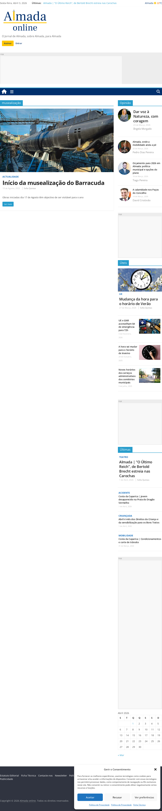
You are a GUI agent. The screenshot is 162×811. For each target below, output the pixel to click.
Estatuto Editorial (9, 775)
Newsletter (61, 775)
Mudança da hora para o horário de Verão (138, 301)
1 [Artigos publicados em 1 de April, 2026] (133, 723)
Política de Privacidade (99, 804)
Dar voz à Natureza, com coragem (145, 116)
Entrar (19, 43)
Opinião (125, 103)
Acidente (124, 492)
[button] (155, 769)
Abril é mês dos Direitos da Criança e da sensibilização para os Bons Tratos (139, 521)
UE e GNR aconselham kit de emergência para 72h (127, 325)
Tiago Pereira (140, 180)
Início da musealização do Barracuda (53, 183)
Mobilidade (126, 535)
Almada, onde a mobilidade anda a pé (144, 143)
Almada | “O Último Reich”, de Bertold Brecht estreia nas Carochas (80, 3)
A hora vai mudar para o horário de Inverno (128, 350)
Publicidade (6, 779)
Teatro (123, 457)
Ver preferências (144, 797)
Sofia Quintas (30, 188)
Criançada (125, 515)
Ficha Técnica (139, 804)
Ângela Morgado (142, 128)
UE (120, 294)
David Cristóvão (142, 200)
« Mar (121, 755)
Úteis (123, 263)
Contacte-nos (45, 775)
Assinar (8, 43)
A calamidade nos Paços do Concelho (146, 191)
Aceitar (90, 797)
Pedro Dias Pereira (143, 152)
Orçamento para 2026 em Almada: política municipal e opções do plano (146, 168)
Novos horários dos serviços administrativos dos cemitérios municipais (127, 376)
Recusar (117, 797)
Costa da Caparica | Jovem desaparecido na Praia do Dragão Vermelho (137, 499)
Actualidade (10, 176)
